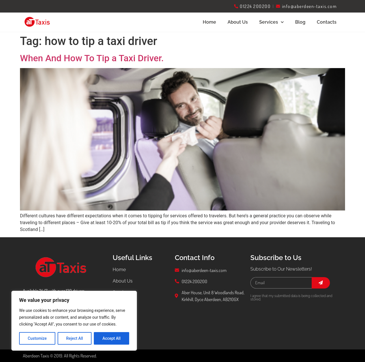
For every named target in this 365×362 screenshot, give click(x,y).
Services (271, 22)
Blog (300, 22)
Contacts (326, 22)
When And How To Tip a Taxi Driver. (92, 58)
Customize (37, 338)
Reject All (74, 338)
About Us (238, 22)
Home (209, 22)
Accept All (111, 338)
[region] (74, 321)
